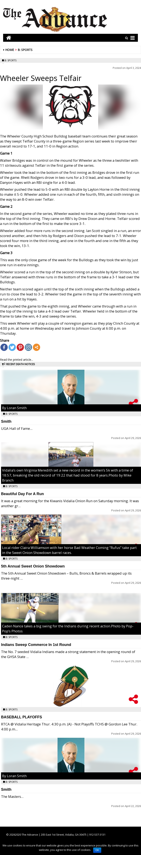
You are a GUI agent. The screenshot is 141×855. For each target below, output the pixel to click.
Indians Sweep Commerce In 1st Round (36, 645)
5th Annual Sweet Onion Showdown (33, 566)
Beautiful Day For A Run (22, 494)
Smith (6, 421)
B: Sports (25, 50)
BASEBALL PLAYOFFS (21, 717)
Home (9, 50)
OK (97, 850)
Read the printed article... (16, 360)
